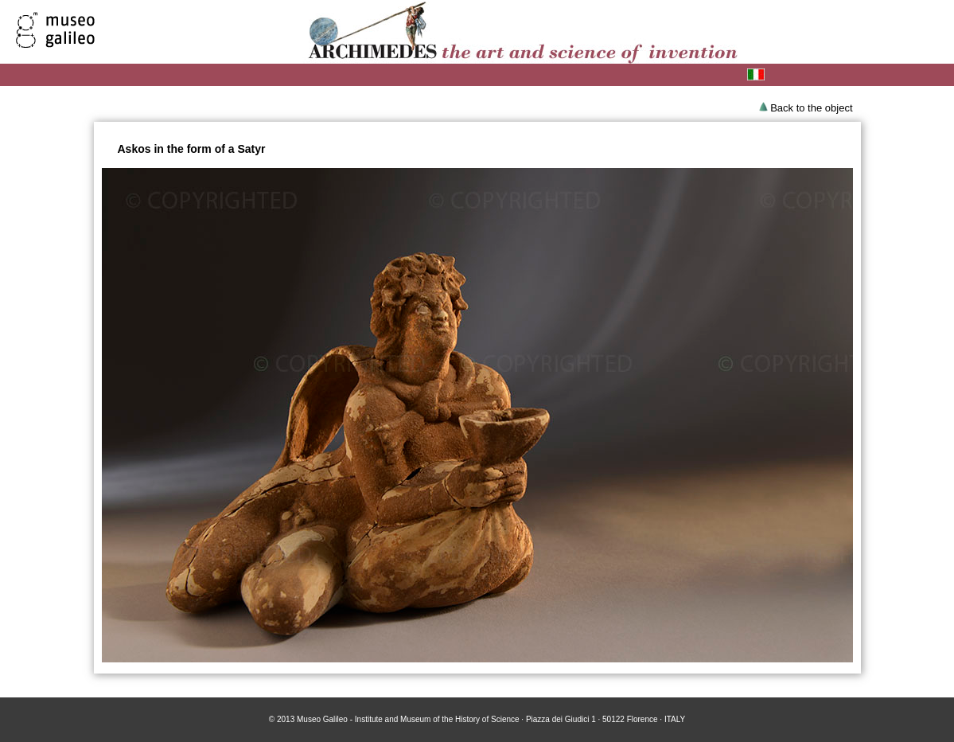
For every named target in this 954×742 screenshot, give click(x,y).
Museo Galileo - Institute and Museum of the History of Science (408, 719)
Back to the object (811, 108)
